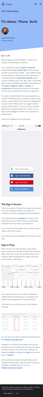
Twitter (20, 86)
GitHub (28, 86)
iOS (14, 70)
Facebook (13, 86)
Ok (17, 393)
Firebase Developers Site (13, 340)
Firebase (9, 4)
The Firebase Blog (9, 11)
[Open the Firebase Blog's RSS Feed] (40, 4)
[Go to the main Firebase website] (3, 3)
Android (19, 70)
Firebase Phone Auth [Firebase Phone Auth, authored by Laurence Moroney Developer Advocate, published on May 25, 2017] (19, 22)
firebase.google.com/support (12, 368)
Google (6, 86)
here (14, 112)
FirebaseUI (22, 218)
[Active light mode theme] (35, 4)
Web (24, 70)
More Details (8, 393)
